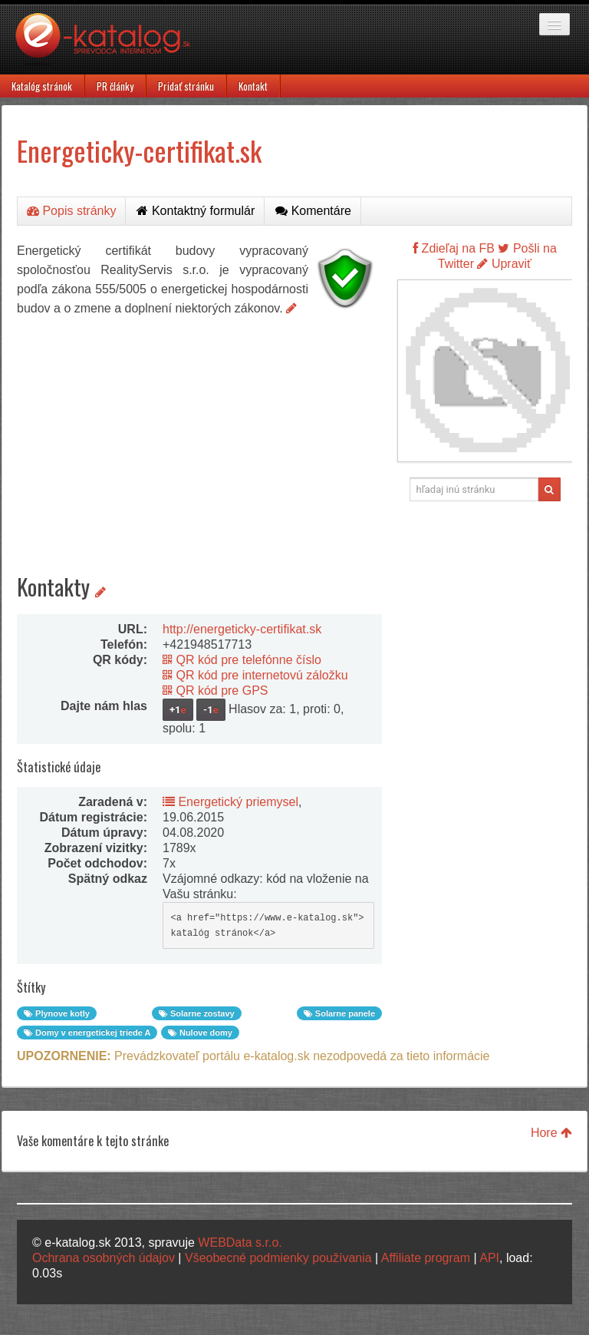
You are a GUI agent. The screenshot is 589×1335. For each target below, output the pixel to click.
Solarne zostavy (197, 1013)
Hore (551, 1132)
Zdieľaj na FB (454, 248)
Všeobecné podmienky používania (278, 1257)
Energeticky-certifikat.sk (139, 150)
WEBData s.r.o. (239, 1242)
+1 (177, 709)
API (489, 1257)
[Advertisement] (199, 432)
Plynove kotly (57, 1013)
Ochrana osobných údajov (103, 1257)
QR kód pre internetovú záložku (255, 675)
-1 (211, 709)
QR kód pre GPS (215, 690)
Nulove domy (200, 1032)
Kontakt (253, 86)
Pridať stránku (186, 86)
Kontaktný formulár (196, 210)
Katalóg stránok (42, 86)
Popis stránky (71, 210)
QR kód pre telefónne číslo (242, 659)
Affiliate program (425, 1257)
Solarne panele (339, 1013)
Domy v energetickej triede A (87, 1032)
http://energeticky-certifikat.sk (242, 629)
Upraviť (504, 263)
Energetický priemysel (230, 801)
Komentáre (313, 210)
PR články (115, 86)
